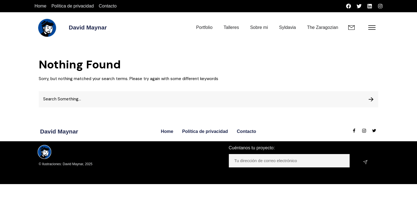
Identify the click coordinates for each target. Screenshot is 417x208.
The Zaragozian (322, 27)
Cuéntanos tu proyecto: (252, 147)
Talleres (231, 27)
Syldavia (287, 27)
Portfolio (204, 27)
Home (40, 6)
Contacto (108, 6)
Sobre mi (259, 27)
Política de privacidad (72, 6)
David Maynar (88, 27)
